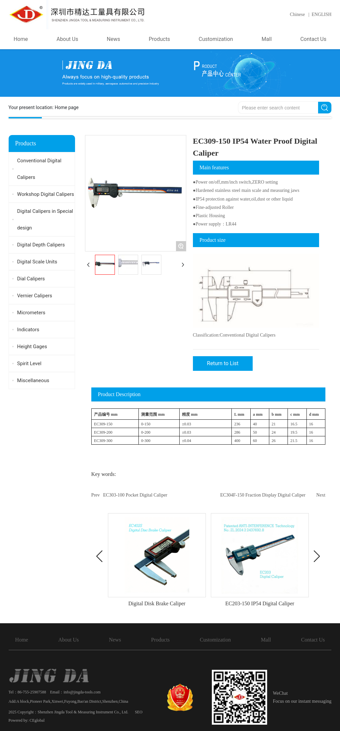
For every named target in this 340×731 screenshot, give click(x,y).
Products (160, 640)
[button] (99, 556)
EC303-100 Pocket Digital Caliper (135, 495)
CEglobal (37, 720)
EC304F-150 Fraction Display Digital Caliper (262, 495)
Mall (266, 640)
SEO (138, 712)
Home (21, 640)
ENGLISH (322, 14)
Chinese (297, 14)
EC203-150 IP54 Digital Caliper (260, 603)
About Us (68, 640)
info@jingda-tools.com (81, 692)
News (115, 640)
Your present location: (44, 107)
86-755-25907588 (32, 692)
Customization (215, 640)
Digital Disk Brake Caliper (156, 603)
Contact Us (313, 640)
